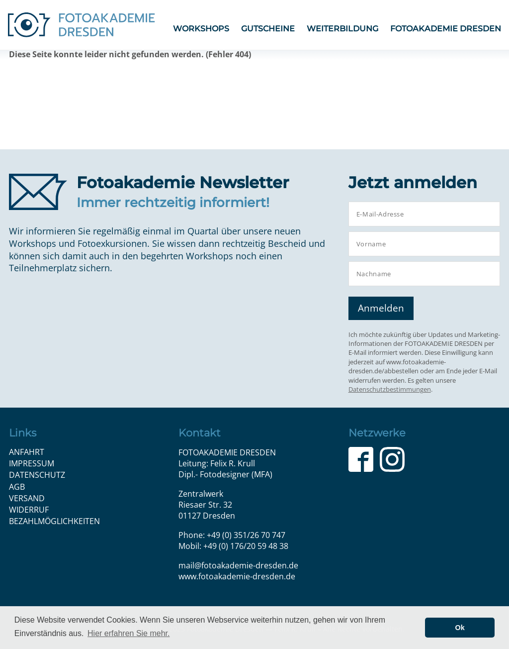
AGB (17, 486)
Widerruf (29, 509)
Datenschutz (37, 474)
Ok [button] (460, 628)
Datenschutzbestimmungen (389, 389)
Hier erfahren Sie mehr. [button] (128, 633)
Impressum (31, 463)
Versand (27, 498)
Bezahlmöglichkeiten (54, 521)
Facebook (360, 459)
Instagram (392, 459)
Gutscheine (268, 28)
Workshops (201, 28)
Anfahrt (26, 451)
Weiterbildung (342, 28)
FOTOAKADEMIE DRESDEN (445, 28)
